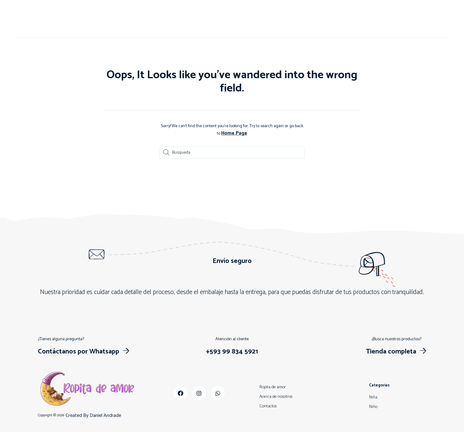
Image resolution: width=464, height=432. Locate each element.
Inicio (135, 18)
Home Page (234, 133)
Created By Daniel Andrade (93, 415)
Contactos (211, 18)
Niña (256, 18)
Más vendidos (320, 18)
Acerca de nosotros (171, 18)
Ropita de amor (272, 386)
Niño (237, 18)
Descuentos (283, 18)
